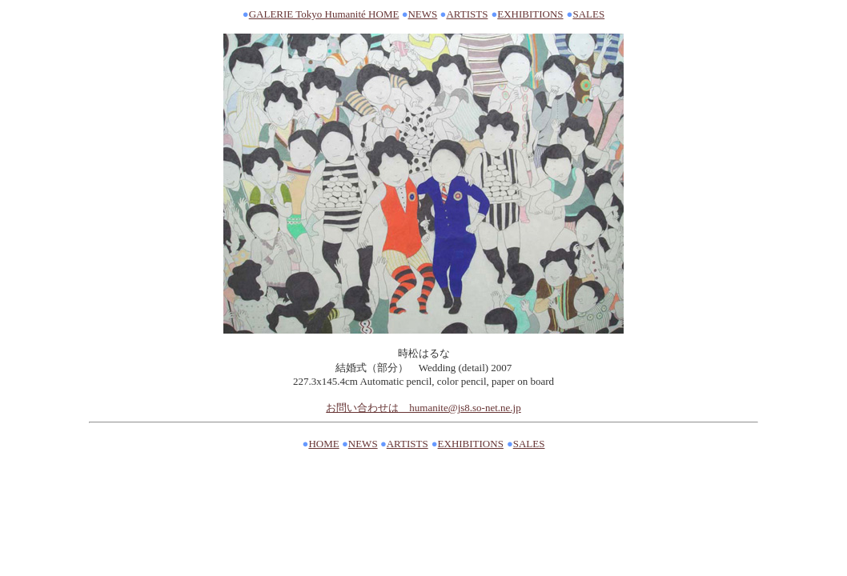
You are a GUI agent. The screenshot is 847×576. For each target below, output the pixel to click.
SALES (588, 14)
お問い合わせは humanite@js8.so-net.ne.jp (423, 408)
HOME (323, 444)
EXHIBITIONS (530, 14)
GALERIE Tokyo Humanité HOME (324, 14)
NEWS (422, 14)
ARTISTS (467, 14)
